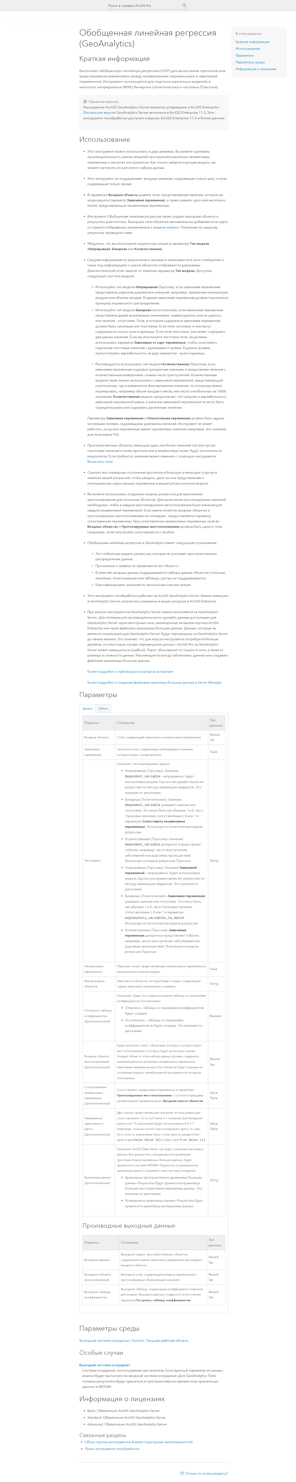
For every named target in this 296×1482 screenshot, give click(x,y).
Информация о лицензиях (256, 69)
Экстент (137, 1341)
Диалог (87, 708)
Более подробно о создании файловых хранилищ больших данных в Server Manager (154, 682)
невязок (172, 227)
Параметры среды (250, 62)
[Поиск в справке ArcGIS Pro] (144, 5)
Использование (248, 49)
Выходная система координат (104, 1341)
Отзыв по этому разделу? (207, 1474)
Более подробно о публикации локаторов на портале (130, 672)
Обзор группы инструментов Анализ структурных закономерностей (139, 1442)
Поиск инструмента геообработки (112, 1449)
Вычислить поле (100, 462)
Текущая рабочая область (167, 1341)
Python (103, 708)
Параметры (245, 55)
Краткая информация (252, 42)
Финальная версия (99, 112)
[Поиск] (185, 5)
